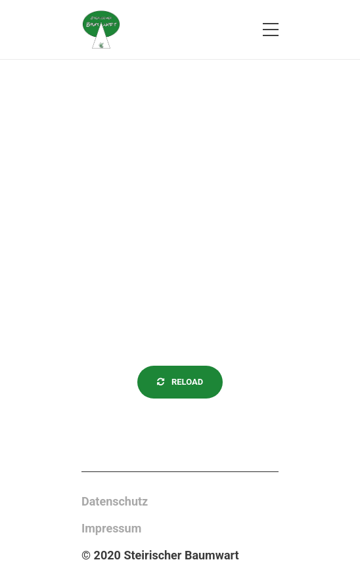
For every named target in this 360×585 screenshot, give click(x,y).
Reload (180, 382)
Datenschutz (114, 501)
